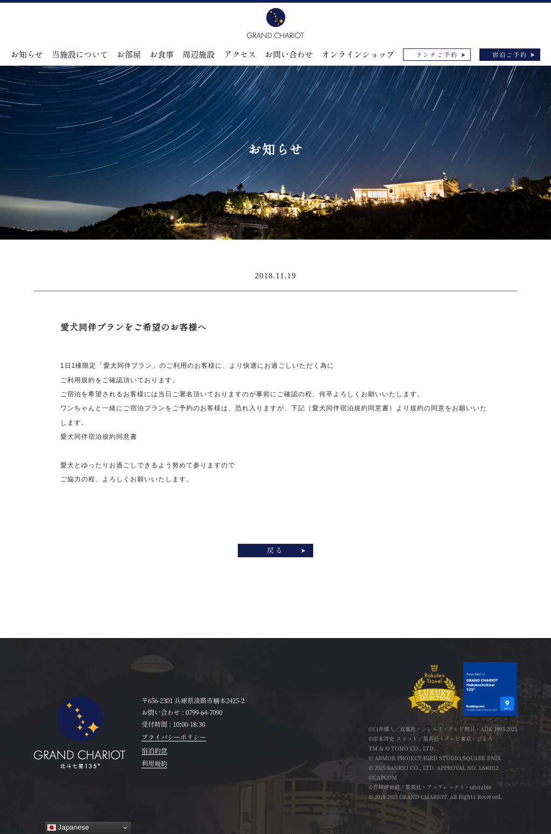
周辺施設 (198, 55)
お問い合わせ (289, 55)
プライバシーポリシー (174, 737)
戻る (275, 550)
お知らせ (27, 55)
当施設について (80, 55)
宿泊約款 (154, 750)
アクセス (240, 55)
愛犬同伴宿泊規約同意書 (98, 436)
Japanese (68, 827)
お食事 (162, 55)
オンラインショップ (358, 55)
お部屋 (129, 55)
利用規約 (154, 763)
